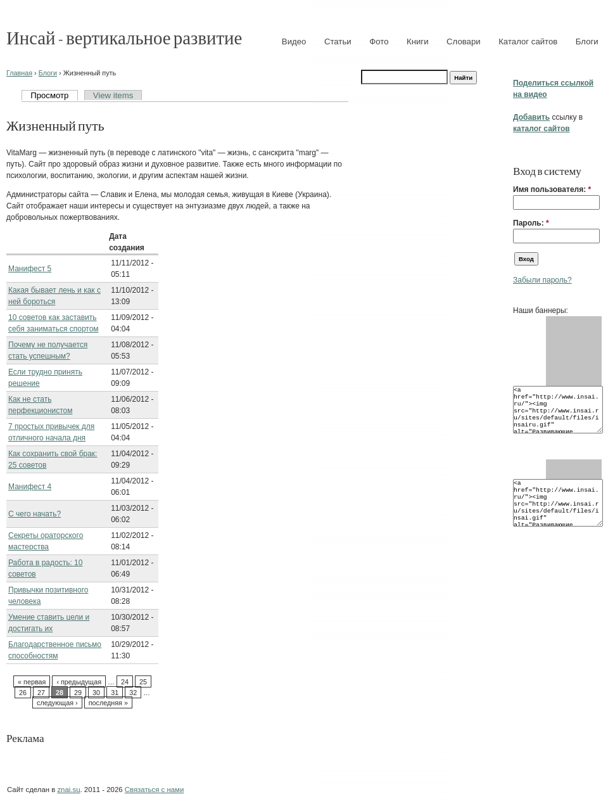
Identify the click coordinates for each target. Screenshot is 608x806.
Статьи (338, 41)
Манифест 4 (29, 486)
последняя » (108, 703)
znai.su (68, 789)
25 (143, 682)
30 (96, 692)
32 (133, 692)
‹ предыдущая (78, 682)
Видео (294, 41)
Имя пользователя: (552, 189)
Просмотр (49, 95)
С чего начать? (34, 513)
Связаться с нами (154, 789)
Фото (378, 41)
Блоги (587, 41)
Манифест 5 (29, 268)
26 (23, 692)
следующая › (57, 703)
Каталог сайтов (527, 41)
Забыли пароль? (542, 280)
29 (78, 692)
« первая (32, 682)
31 (114, 692)
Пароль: (531, 223)
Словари (463, 41)
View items (113, 95)
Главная (19, 73)
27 (41, 692)
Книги (418, 41)
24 (125, 682)
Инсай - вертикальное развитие (124, 37)
